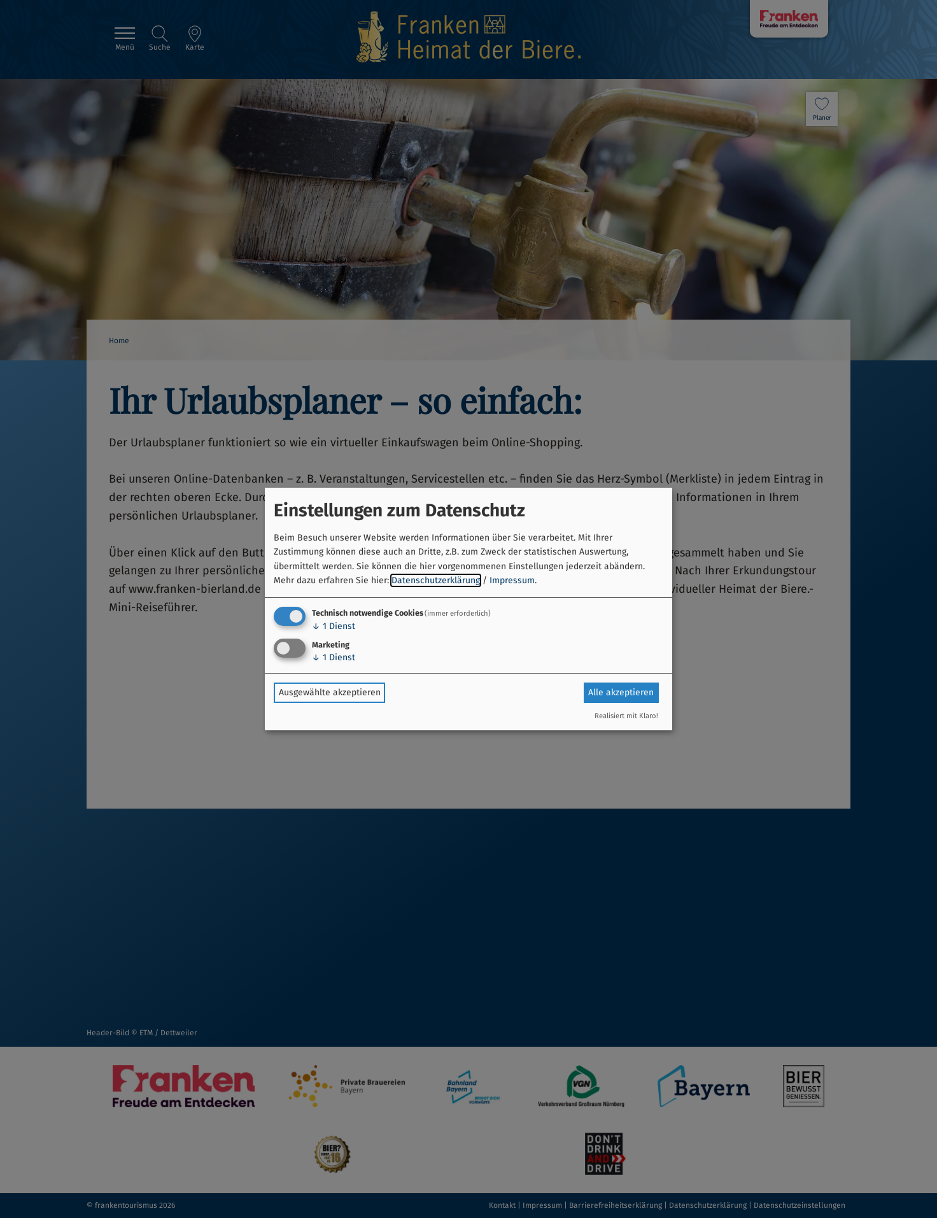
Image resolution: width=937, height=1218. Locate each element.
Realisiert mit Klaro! (626, 716)
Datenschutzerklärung (435, 580)
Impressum (512, 580)
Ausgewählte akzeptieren (330, 692)
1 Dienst (333, 626)
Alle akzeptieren (621, 692)
